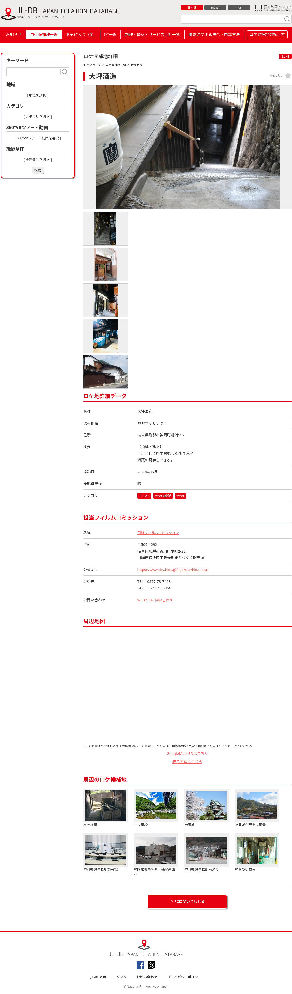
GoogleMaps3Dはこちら (187, 753)
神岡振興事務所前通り (206, 853)
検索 (37, 170)
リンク (121, 977)
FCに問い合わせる (190, 901)
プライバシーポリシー (184, 977)
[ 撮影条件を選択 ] (37, 159)
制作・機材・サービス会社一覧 (152, 34)
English (215, 7)
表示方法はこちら (187, 761)
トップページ (92, 65)
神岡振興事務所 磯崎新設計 (156, 855)
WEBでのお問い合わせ (156, 600)
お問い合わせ (147, 977)
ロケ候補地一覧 (44, 34)
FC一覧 (110, 34)
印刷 (285, 56)
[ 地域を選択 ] (37, 95)
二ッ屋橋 (156, 808)
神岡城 (206, 808)
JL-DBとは (98, 977)
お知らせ (14, 34)
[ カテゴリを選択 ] (37, 116)
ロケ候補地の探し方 (267, 34)
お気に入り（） (81, 34)
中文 (239, 7)
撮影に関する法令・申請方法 (214, 34)
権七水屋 (105, 808)
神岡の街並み (257, 853)
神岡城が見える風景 (257, 808)
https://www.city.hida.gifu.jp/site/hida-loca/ (174, 569)
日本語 (192, 7)
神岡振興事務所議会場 (105, 853)
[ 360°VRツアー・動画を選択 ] (37, 138)
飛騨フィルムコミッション (159, 532)
